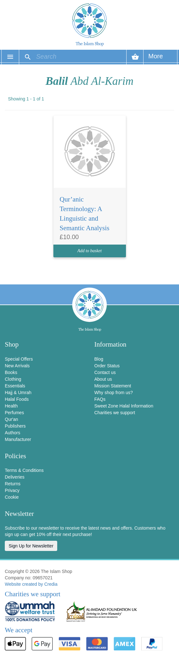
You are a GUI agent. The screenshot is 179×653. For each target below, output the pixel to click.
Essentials (15, 385)
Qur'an (11, 419)
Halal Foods (17, 399)
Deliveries (14, 477)
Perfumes (14, 412)
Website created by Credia (31, 584)
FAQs (99, 399)
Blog (98, 359)
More (155, 58)
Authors (12, 432)
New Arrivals (17, 365)
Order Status (107, 365)
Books (11, 372)
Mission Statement (112, 385)
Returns (12, 483)
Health (11, 405)
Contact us (105, 372)
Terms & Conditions (24, 470)
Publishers (15, 426)
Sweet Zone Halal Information (123, 405)
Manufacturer (18, 439)
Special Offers (19, 359)
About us (103, 379)
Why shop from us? (113, 392)
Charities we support (114, 412)
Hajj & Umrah (18, 392)
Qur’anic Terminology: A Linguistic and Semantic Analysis (85, 213)
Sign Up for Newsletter (31, 545)
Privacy (12, 490)
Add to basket (89, 250)
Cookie (12, 497)
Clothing (13, 379)
